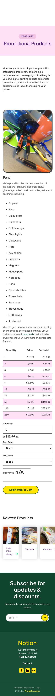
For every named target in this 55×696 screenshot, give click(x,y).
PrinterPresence (32, 691)
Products (27, 36)
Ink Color (8, 455)
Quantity (8, 423)
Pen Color (8, 442)
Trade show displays (9, 551)
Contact (27, 663)
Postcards (29, 549)
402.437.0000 (27, 657)
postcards (28, 334)
